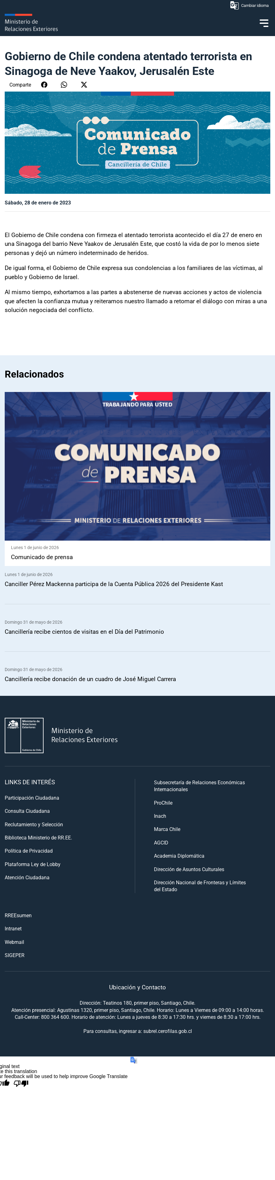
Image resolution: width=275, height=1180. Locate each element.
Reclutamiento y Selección (34, 824)
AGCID (161, 842)
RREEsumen (18, 915)
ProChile (163, 802)
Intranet (13, 928)
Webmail (14, 942)
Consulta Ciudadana (27, 811)
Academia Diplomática (179, 856)
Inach (160, 816)
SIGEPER (14, 955)
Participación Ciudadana (32, 797)
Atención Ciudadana (27, 877)
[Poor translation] (21, 1084)
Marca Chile (167, 829)
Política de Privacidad (29, 851)
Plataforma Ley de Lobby (33, 864)
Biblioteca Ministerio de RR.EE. (38, 837)
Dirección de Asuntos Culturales (189, 869)
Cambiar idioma (249, 5)
